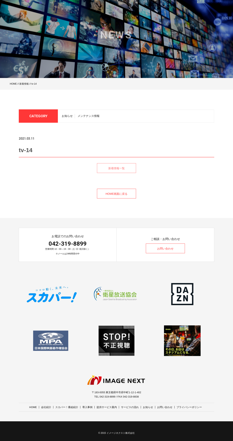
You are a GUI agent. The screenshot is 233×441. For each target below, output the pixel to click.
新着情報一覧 (116, 172)
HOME (13, 83)
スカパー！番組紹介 (66, 407)
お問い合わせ (165, 248)
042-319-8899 (68, 243)
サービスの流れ (130, 407)
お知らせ (67, 117)
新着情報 (24, 83)
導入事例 (87, 407)
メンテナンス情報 (88, 117)
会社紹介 (46, 407)
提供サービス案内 (107, 407)
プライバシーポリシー (189, 407)
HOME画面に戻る (116, 193)
